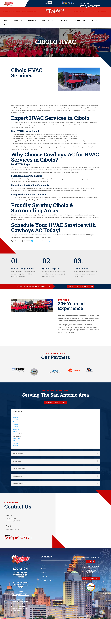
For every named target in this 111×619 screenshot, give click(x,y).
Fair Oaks (15, 424)
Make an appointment (90, 578)
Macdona (15, 431)
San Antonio (16, 438)
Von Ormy (16, 445)
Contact (7, 24)
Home (6, 20)
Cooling (17, 20)
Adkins (15, 415)
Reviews (66, 569)
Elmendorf (16, 422)
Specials (63, 20)
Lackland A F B (17, 429)
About (94, 20)
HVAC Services (47, 20)
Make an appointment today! (55, 402)
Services (43, 572)
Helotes (15, 426)
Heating (31, 20)
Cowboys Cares (80, 20)
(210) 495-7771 (90, 6)
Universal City (17, 443)
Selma (15, 441)
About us (43, 569)
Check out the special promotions (81, 286)
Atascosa (15, 417)
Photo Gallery (68, 565)
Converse (15, 419)
